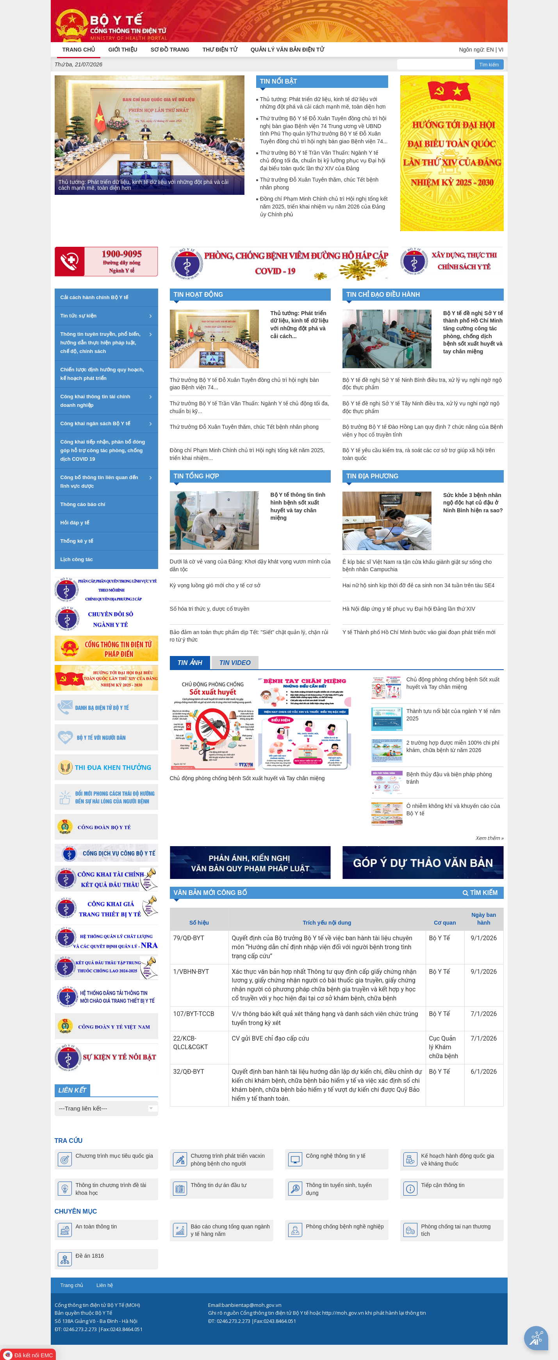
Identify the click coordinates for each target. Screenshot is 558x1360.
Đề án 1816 (90, 1255)
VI (500, 49)
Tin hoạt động (198, 294)
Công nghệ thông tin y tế (336, 1156)
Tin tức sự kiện (79, 315)
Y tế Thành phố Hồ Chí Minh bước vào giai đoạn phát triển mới (419, 632)
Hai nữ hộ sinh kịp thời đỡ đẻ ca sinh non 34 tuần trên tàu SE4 (418, 585)
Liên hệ (104, 1285)
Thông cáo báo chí (83, 504)
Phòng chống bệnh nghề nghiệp (345, 1226)
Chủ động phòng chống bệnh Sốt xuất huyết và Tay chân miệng (247, 778)
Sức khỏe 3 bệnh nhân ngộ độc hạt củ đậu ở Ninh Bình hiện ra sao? (473, 502)
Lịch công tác (77, 559)
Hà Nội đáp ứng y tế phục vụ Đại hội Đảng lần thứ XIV (408, 608)
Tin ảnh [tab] (190, 662)
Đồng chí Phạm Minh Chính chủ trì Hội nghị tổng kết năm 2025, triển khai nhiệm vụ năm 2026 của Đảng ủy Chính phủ (324, 206)
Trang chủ (72, 1285)
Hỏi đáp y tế (75, 522)
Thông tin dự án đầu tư (219, 1185)
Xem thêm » (489, 837)
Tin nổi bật (278, 81)
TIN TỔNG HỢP (196, 475)
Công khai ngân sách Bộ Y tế (95, 423)
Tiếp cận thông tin (443, 1185)
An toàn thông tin (96, 1226)
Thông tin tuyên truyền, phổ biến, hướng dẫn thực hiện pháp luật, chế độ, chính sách (101, 342)
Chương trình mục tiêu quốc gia (114, 1156)
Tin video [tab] (235, 662)
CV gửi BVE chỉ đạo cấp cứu (270, 1038)
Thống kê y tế (77, 541)
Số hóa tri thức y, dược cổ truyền (210, 608)
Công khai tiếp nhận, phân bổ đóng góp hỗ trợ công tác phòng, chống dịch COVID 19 (103, 450)
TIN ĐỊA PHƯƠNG (372, 476)
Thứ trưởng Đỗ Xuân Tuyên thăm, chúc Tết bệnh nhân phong (319, 183)
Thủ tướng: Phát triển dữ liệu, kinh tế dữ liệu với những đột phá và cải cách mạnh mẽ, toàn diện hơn (144, 184)
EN (490, 49)
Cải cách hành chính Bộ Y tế (94, 297)
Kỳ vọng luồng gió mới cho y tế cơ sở (215, 585)
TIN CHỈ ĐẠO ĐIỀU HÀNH (383, 294)
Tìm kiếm (489, 64)
